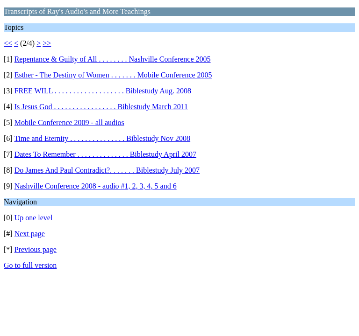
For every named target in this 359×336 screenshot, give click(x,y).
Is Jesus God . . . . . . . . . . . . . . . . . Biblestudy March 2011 (101, 107)
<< (8, 43)
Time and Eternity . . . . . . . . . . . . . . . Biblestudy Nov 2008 (102, 138)
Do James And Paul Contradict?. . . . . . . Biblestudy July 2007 (107, 170)
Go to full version (30, 265)
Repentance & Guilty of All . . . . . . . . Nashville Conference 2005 (112, 59)
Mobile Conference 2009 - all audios (69, 122)
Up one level (33, 218)
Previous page (35, 249)
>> (47, 43)
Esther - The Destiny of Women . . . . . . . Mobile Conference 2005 (113, 75)
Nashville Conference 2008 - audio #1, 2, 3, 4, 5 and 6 (95, 186)
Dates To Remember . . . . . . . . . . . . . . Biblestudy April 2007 (105, 154)
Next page (29, 234)
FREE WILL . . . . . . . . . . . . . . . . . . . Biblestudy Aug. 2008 (102, 91)
